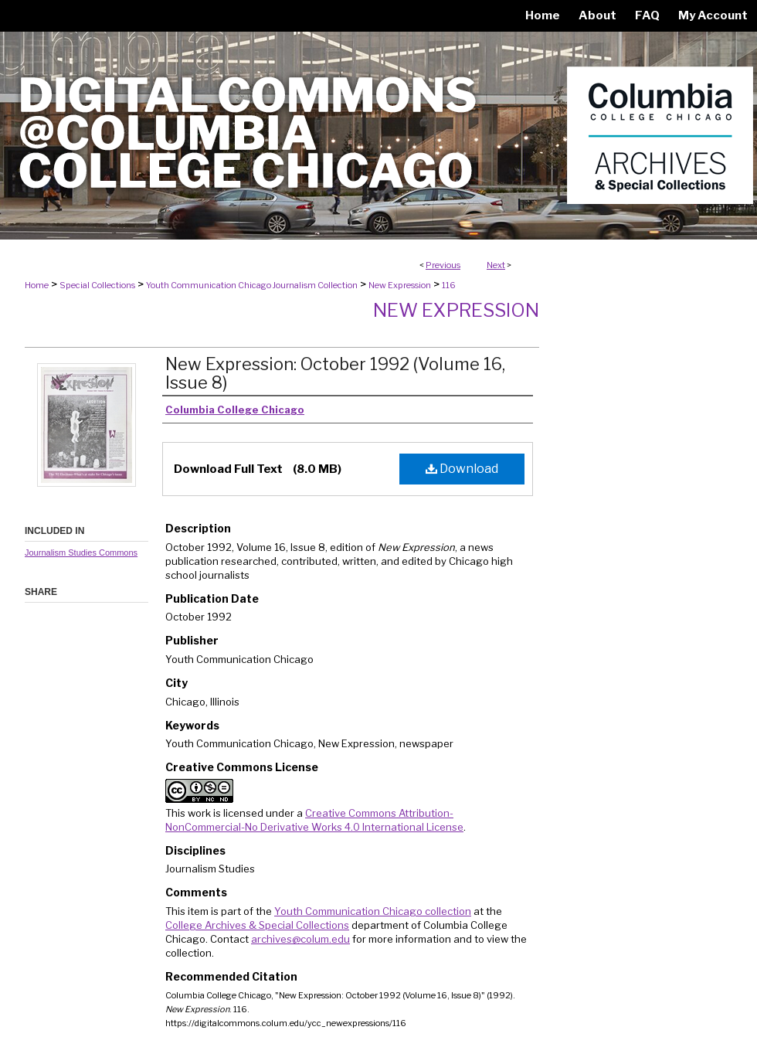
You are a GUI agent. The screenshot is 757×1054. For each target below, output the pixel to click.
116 (449, 285)
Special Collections (97, 285)
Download (462, 468)
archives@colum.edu (300, 939)
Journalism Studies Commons (81, 552)
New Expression (399, 285)
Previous (443, 265)
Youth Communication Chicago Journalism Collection (252, 285)
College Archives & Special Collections (257, 925)
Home (37, 285)
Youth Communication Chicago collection (372, 911)
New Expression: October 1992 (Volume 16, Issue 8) (335, 373)
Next (496, 265)
